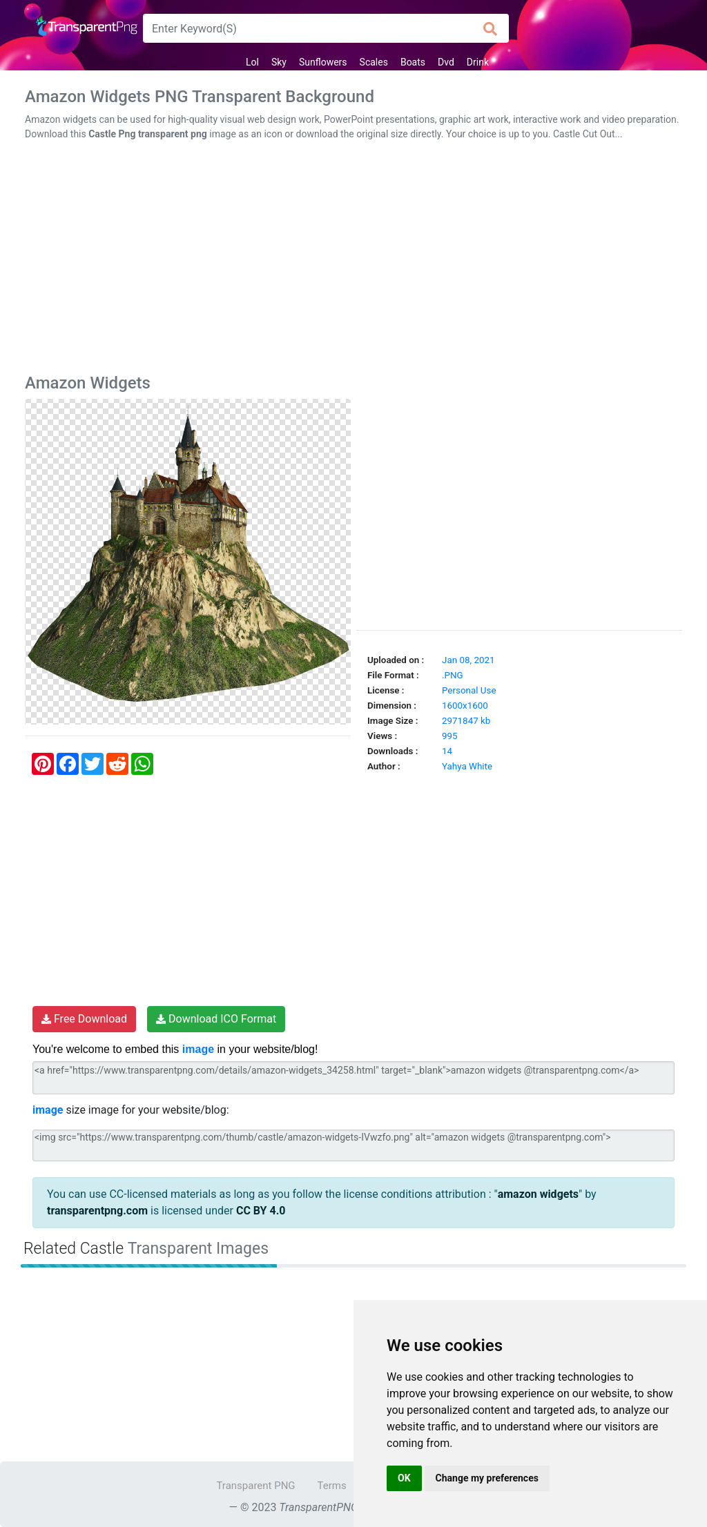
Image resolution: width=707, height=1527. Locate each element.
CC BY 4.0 (261, 1210)
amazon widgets (538, 1194)
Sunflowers (323, 62)
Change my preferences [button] (487, 1478)
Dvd (446, 62)
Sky (279, 62)
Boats (412, 62)
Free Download (84, 1018)
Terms (332, 1485)
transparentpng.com (97, 1210)
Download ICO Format (216, 1018)
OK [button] (404, 1478)
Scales (374, 62)
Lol (252, 62)
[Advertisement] (353, 260)
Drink (478, 62)
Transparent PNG (255, 1485)
